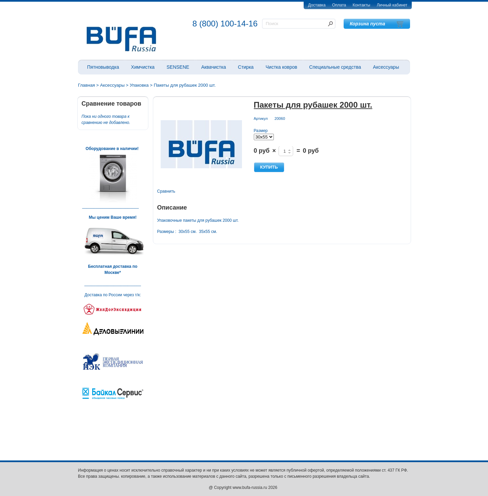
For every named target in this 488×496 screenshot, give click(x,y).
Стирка (245, 67)
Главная (86, 85)
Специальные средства (335, 67)
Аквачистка (213, 67)
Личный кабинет (392, 5)
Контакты (361, 5)
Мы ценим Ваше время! (113, 217)
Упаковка (139, 85)
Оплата (339, 5)
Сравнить (166, 191)
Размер (261, 130)
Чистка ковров (281, 67)
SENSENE (177, 67)
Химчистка (143, 67)
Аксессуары (386, 67)
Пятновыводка (103, 67)
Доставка (317, 5)
